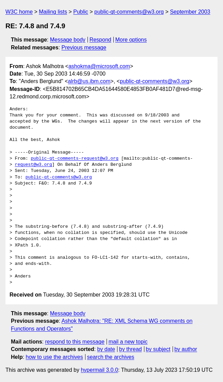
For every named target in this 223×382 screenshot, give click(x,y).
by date (106, 349)
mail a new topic (128, 342)
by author (185, 349)
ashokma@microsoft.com (99, 66)
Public (80, 12)
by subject (158, 349)
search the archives (110, 357)
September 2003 (190, 12)
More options (131, 40)
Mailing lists (53, 12)
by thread (130, 349)
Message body (67, 40)
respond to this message (74, 342)
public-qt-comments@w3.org (129, 12)
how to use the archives (54, 357)
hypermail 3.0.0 (99, 370)
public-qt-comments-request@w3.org (74, 159)
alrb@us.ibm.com (89, 81)
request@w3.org (33, 165)
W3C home (19, 12)
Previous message (84, 47)
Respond (100, 40)
